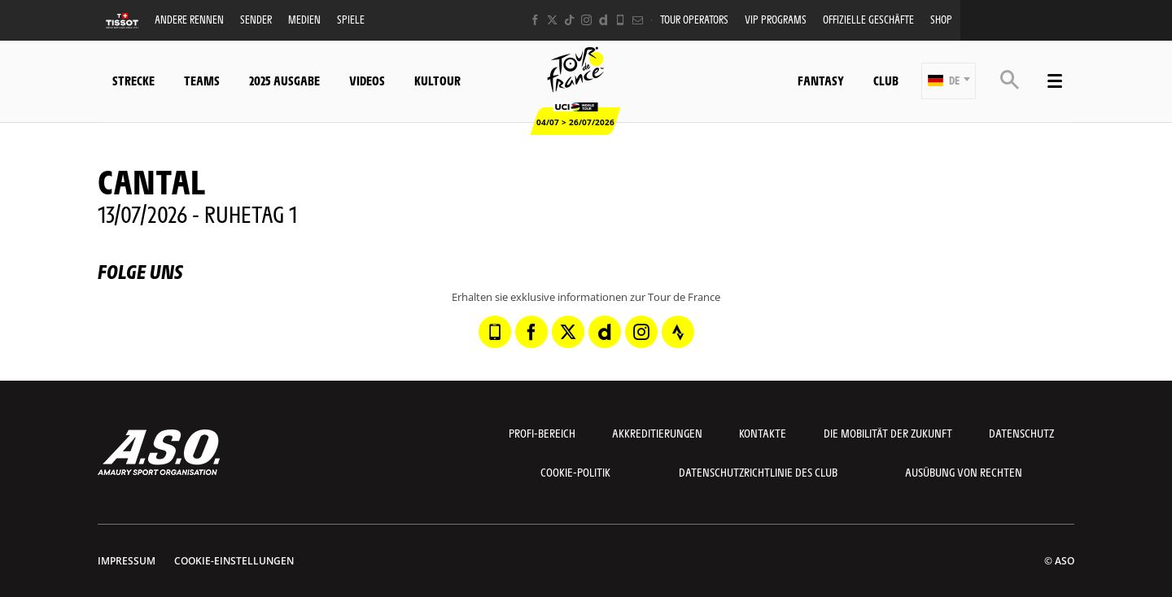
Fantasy (821, 80)
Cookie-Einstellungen (234, 561)
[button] (948, 81)
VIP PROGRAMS (776, 19)
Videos (367, 80)
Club (886, 80)
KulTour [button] (437, 80)
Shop (941, 19)
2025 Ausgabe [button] (284, 80)
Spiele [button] (351, 19)
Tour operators (694, 19)
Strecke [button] (133, 80)
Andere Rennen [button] (189, 19)
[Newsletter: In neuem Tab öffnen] (637, 19)
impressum (126, 561)
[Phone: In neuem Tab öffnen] (620, 19)
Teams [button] (202, 80)
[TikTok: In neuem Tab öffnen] (569, 19)
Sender (256, 19)
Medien (304, 19)
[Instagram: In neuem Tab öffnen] (586, 19)
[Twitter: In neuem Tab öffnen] (552, 19)
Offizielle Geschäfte (868, 19)
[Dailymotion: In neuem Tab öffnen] (603, 19)
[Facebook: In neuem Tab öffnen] (535, 19)
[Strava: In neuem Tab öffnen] (678, 332)
